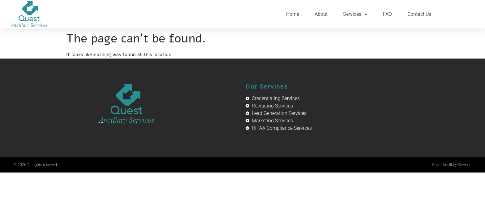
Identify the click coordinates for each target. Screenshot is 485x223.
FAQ (387, 14)
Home (292, 14)
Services (355, 14)
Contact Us (419, 14)
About (321, 14)
